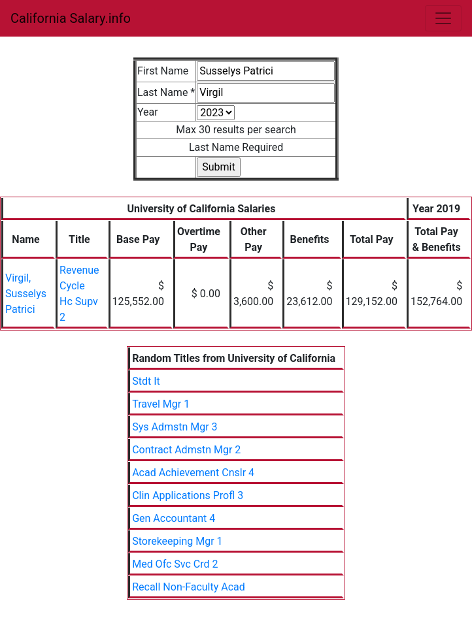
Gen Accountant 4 (173, 518)
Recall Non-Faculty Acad (188, 587)
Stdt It (146, 381)
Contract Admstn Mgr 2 (186, 450)
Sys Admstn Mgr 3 (174, 427)
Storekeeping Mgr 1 (177, 541)
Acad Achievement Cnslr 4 (193, 472)
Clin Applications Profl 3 (187, 495)
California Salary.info (70, 18)
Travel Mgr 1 (161, 404)
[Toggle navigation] (443, 18)
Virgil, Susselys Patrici (25, 294)
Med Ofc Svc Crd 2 (175, 564)
